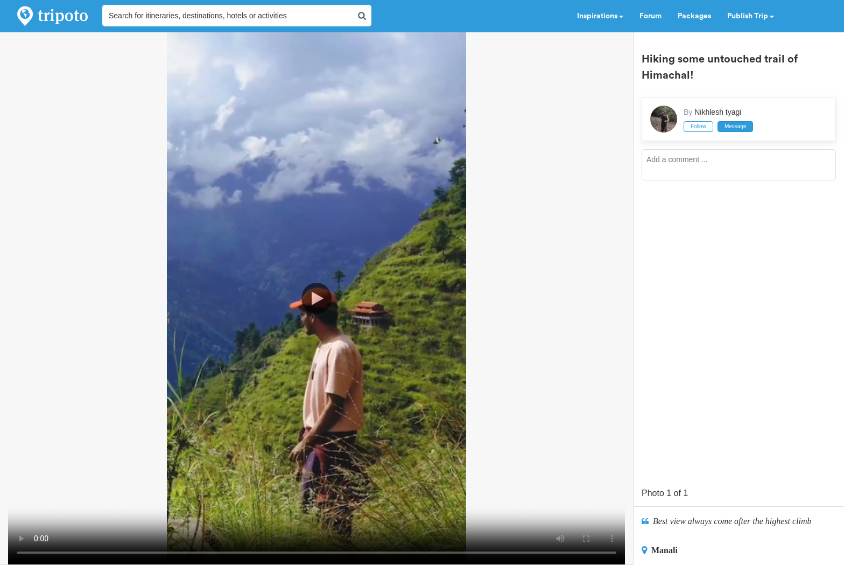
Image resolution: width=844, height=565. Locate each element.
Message (736, 126)
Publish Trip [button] (750, 16)
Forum (650, 16)
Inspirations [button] (600, 16)
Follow (698, 126)
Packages (694, 16)
